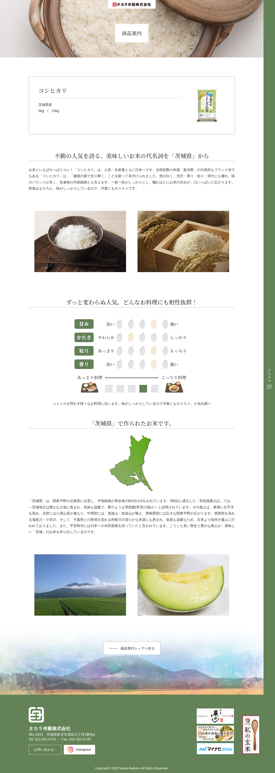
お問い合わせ (44, 750)
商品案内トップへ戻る (138, 648)
